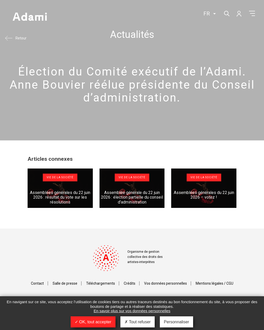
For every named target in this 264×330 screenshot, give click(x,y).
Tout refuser (138, 322)
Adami (29, 17)
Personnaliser (176, 322)
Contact (37, 283)
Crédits (129, 283)
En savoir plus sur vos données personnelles (132, 311)
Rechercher (226, 13)
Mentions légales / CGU (214, 283)
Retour (21, 38)
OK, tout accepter (93, 322)
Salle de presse (65, 283)
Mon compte (238, 13)
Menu (252, 13)
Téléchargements (100, 283)
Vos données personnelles (165, 283)
